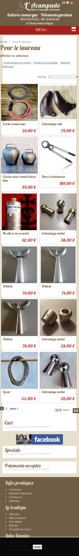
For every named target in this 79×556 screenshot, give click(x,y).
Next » (14, 408)
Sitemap (14, 500)
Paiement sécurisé (20, 493)
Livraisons (15, 489)
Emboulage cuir (52, 124)
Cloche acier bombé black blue (19, 178)
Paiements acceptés (22, 466)
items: (66, 410)
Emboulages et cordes (17, 62)
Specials (12, 450)
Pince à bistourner (53, 176)
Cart (8, 423)
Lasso (6, 392)
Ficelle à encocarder (45, 62)
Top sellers (15, 521)
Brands (13, 525)
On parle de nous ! (20, 529)
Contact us (15, 497)
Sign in (70, 37)
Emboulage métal (53, 233)
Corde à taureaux (14, 124)
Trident (7, 286)
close (37, 547)
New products (17, 517)
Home (3, 41)
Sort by (41, 76)
